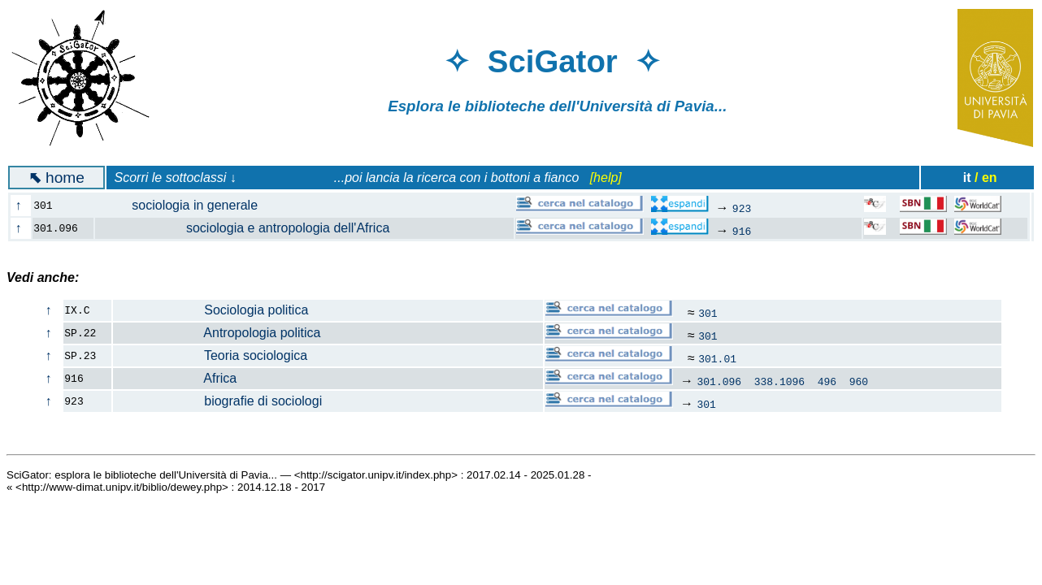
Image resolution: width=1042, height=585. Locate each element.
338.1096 (779, 381)
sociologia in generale (186, 205)
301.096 (719, 381)
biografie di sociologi (218, 401)
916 (741, 230)
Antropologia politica (217, 333)
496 (827, 381)
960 (858, 381)
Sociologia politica (211, 310)
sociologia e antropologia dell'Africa (252, 228)
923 (741, 208)
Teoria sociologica (210, 355)
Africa (175, 378)
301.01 (717, 358)
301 (707, 313)
